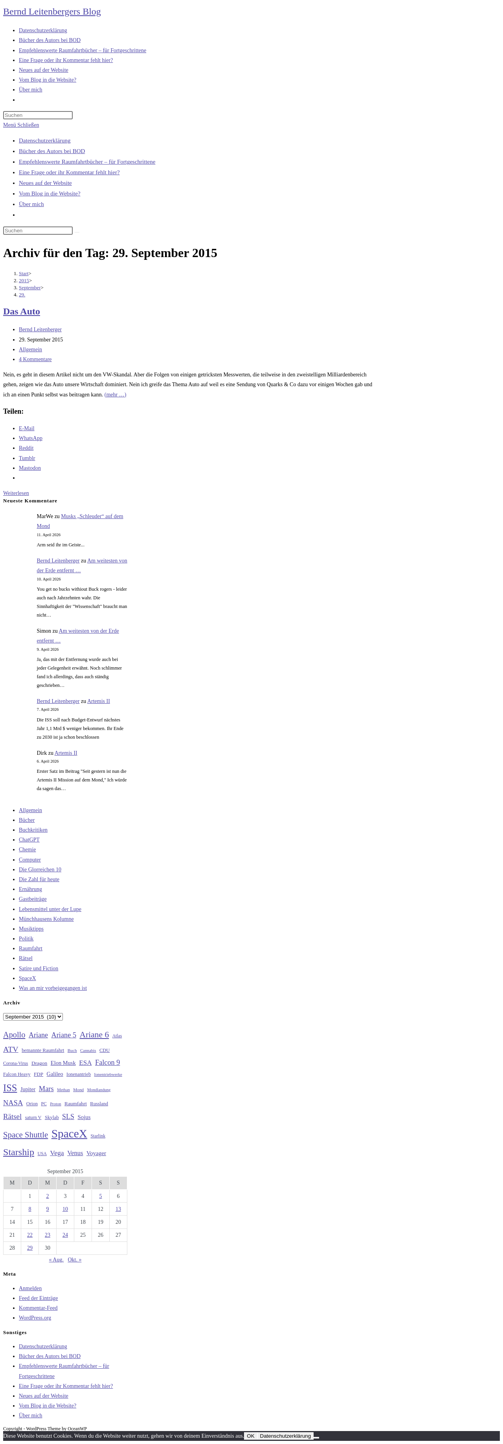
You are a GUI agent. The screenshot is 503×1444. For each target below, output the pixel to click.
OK (250, 1436)
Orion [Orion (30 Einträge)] (32, 1103)
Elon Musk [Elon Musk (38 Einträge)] (63, 1063)
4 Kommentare (35, 359)
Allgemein (30, 349)
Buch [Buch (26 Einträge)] (72, 1050)
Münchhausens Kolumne (46, 919)
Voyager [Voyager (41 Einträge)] (96, 1153)
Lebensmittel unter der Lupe (50, 909)
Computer (30, 860)
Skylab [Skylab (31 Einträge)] (52, 1117)
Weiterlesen (16, 493)
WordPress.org (35, 1318)
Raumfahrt (30, 948)
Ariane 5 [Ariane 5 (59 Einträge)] (63, 1035)
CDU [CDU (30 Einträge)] (104, 1050)
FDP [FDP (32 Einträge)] (38, 1074)
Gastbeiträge (33, 899)
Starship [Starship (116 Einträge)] (18, 1152)
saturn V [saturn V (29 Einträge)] (33, 1117)
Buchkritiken (33, 830)
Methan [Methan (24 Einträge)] (63, 1090)
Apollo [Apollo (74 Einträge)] (14, 1034)
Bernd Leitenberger (40, 329)
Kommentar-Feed (38, 1308)
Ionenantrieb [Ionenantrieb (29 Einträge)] (78, 1074)
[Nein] (316, 1438)
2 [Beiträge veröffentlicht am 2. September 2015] (47, 1196)
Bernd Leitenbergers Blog (52, 11)
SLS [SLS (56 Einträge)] (68, 1117)
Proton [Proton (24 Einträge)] (55, 1104)
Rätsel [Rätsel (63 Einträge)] (12, 1116)
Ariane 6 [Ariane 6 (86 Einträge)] (94, 1034)
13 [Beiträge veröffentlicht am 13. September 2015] (118, 1209)
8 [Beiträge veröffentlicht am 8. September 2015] (30, 1209)
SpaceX (27, 978)
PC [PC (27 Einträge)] (43, 1103)
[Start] (24, 273)
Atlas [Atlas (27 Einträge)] (117, 1036)
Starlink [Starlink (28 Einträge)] (98, 1136)
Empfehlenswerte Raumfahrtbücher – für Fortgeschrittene (87, 162)
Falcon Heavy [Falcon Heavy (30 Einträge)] (17, 1074)
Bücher (27, 820)
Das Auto (21, 311)
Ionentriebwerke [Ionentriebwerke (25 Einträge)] (108, 1074)
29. (22, 295)
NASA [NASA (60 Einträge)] (13, 1103)
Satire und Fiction (38, 968)
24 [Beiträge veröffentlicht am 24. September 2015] (65, 1235)
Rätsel (26, 958)
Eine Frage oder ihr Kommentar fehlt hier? (69, 172)
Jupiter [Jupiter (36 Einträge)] (27, 1089)
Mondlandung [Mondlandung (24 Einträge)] (99, 1090)
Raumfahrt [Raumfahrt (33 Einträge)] (75, 1103)
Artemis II (98, 701)
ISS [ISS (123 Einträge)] (10, 1088)
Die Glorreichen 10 (40, 870)
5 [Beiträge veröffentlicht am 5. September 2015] (100, 1196)
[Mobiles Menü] (21, 125)
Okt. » (74, 1260)
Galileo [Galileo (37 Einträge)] (55, 1074)
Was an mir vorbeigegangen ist (53, 988)
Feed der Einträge (38, 1298)
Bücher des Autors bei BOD (52, 151)
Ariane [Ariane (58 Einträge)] (38, 1035)
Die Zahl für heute (39, 879)
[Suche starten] (77, 232)
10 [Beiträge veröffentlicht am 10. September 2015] (65, 1209)
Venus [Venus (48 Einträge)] (75, 1153)
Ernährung (30, 889)
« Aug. (56, 1260)
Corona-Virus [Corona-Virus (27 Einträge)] (15, 1063)
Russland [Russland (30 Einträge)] (99, 1103)
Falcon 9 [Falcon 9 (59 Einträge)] (107, 1062)
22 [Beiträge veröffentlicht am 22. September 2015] (30, 1235)
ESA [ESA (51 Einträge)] (85, 1062)
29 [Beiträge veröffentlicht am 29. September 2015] (30, 1248)
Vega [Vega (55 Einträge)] (57, 1153)
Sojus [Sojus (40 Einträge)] (83, 1117)
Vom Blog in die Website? (50, 193)
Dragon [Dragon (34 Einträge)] (39, 1063)
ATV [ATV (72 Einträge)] (10, 1049)
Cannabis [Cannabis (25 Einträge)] (88, 1050)
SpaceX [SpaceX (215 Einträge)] (69, 1133)
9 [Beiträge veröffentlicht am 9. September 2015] (47, 1209)
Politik (26, 939)
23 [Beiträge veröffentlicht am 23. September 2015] (47, 1235)
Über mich (31, 204)
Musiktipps (31, 929)
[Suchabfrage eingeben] (38, 115)
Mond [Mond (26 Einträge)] (78, 1089)
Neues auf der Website (45, 183)
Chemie (27, 850)
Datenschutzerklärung (45, 140)
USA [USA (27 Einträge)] (42, 1153)
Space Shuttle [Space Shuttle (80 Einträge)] (25, 1134)
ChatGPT (29, 840)
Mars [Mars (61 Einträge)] (46, 1089)
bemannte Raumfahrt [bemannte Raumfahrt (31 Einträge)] (43, 1050)
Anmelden (30, 1288)
